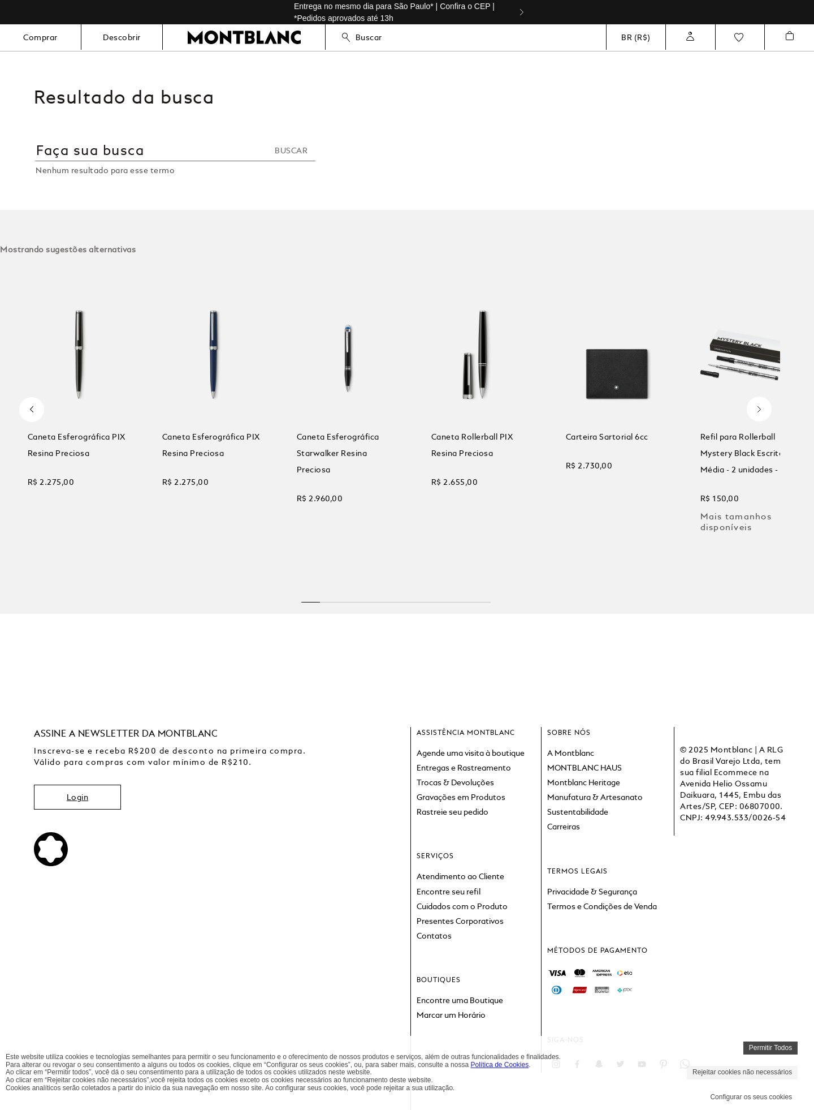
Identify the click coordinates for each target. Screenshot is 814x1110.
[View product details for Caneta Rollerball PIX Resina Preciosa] (482, 423)
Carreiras (563, 826)
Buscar (362, 37)
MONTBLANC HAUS (584, 768)
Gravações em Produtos (461, 797)
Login (78, 797)
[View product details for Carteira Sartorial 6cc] (616, 423)
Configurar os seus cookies (751, 1097)
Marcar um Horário (451, 1015)
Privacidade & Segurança (592, 892)
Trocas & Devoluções (455, 782)
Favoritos (738, 37)
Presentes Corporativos (460, 921)
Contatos (434, 936)
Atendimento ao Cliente (460, 876)
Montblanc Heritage (583, 782)
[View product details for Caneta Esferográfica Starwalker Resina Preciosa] (347, 423)
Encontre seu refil (448, 892)
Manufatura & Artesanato (595, 797)
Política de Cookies (499, 1065)
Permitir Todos (770, 1048)
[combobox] (175, 156)
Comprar (40, 37)
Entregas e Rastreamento (464, 768)
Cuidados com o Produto (462, 906)
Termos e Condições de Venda (602, 906)
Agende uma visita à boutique (471, 753)
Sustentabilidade (577, 812)
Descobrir (122, 37)
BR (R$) (636, 37)
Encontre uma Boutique (460, 1000)
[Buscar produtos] (294, 150)
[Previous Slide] (32, 409)
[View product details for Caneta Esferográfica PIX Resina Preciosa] (79, 423)
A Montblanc (570, 753)
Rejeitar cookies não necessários (742, 1072)
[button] (311, 598)
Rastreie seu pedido (452, 812)
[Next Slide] (526, 12)
